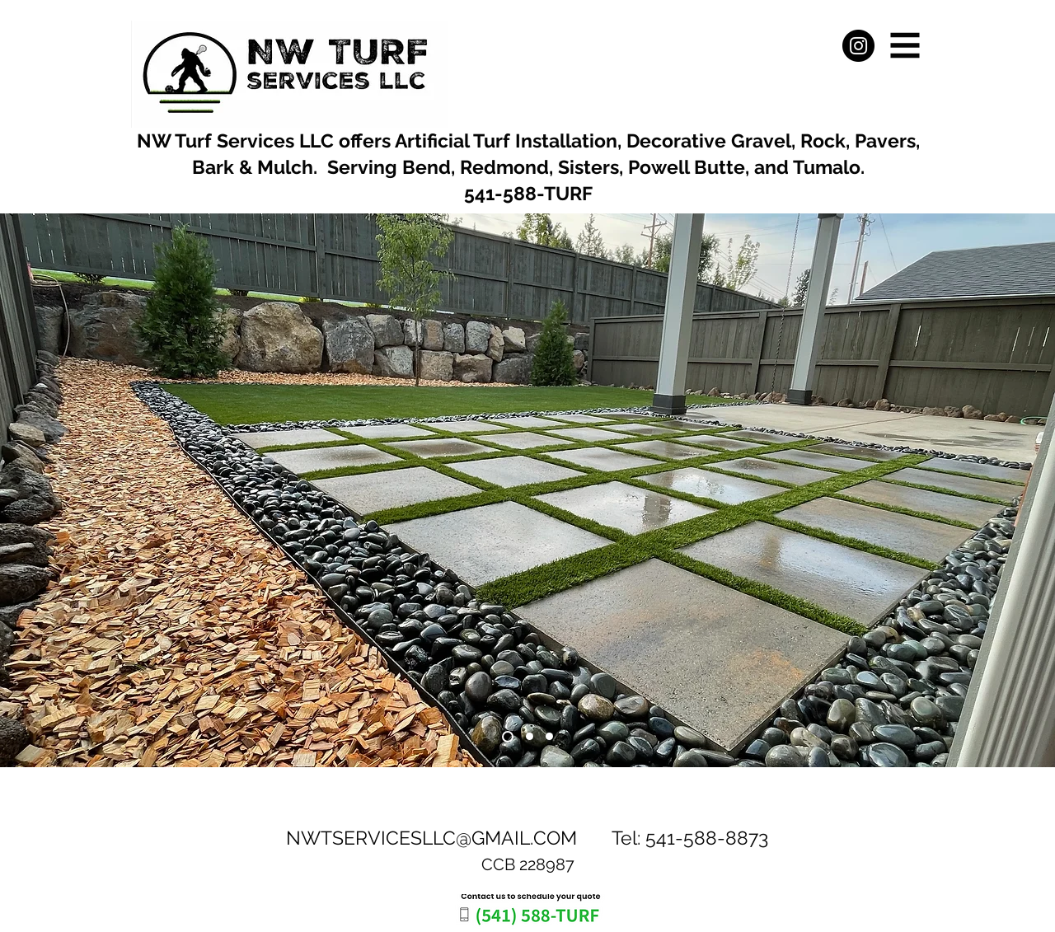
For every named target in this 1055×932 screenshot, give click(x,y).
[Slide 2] (529, 736)
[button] (905, 45)
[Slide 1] (507, 736)
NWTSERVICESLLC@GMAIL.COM (431, 838)
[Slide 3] (549, 736)
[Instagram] (858, 46)
